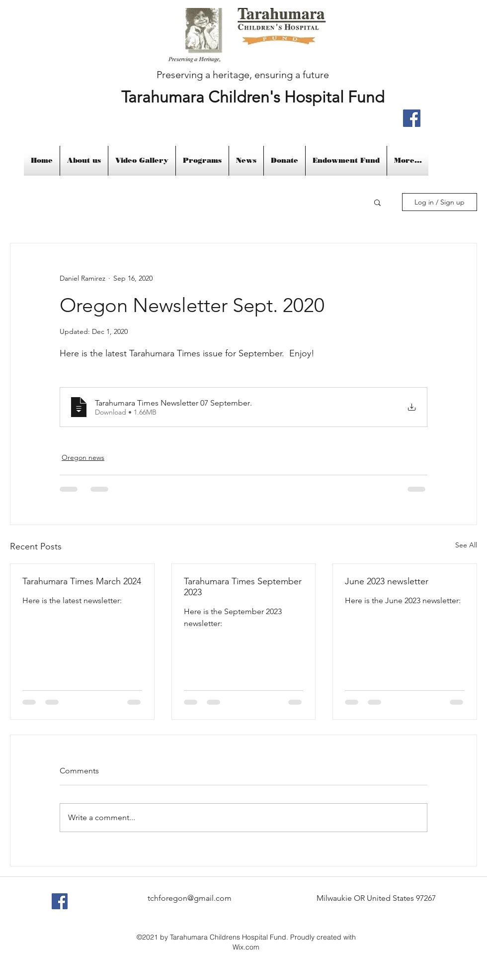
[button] (377, 202)
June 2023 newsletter (386, 581)
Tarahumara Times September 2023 (243, 587)
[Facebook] (411, 118)
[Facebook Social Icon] (60, 901)
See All (466, 544)
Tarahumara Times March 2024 (81, 581)
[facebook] (472, 20)
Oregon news (83, 457)
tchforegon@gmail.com (190, 898)
